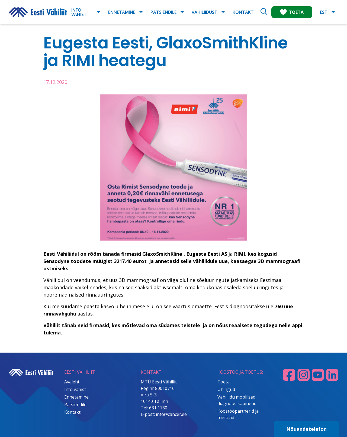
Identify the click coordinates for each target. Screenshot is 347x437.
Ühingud (226, 389)
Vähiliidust (204, 12)
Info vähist (79, 12)
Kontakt (243, 12)
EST (323, 12)
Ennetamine (121, 12)
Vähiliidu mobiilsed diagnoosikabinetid (236, 400)
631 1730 (158, 408)
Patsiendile (163, 12)
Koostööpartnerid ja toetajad (238, 414)
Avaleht (71, 382)
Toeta (223, 382)
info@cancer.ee (171, 414)
